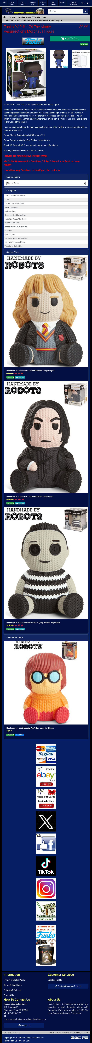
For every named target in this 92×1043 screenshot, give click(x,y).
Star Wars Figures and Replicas (16, 238)
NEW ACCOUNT (12, 3)
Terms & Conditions (13, 985)
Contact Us (9, 995)
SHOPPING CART (33, 3)
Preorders (8, 230)
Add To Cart (69, 38)
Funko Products (10, 211)
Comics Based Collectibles (14, 203)
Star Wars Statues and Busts (15, 242)
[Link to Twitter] (46, 821)
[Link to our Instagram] (46, 888)
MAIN (4, 2)
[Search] (65, 11)
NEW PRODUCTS (53, 3)
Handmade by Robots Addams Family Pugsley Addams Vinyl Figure (33, 622)
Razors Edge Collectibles (31, 1038)
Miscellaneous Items (12, 223)
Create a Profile (55, 980)
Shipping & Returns (12, 990)
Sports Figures (10, 234)
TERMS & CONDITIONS (73, 3)
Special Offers (12, 252)
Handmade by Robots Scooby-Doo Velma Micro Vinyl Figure (30, 728)
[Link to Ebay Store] (46, 776)
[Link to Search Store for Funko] (46, 945)
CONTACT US (43, 3)
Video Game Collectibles (13, 246)
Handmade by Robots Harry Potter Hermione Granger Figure (30, 371)
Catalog (11, 17)
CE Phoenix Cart (22, 1041)
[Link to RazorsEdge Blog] (46, 866)
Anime (7, 200)
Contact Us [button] (24, 1025)
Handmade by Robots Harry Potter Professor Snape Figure (29, 496)
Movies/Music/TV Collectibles (32, 17)
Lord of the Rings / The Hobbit (15, 219)
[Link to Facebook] (46, 844)
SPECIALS (62, 2)
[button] (82, 3)
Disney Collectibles (11, 207)
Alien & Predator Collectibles (15, 196)
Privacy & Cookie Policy (14, 980)
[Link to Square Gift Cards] (46, 799)
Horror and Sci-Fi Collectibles (15, 215)
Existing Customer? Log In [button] (68, 986)
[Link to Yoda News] (46, 911)
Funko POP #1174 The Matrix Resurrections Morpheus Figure (34, 20)
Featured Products (14, 637)
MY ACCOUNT (22, 3)
